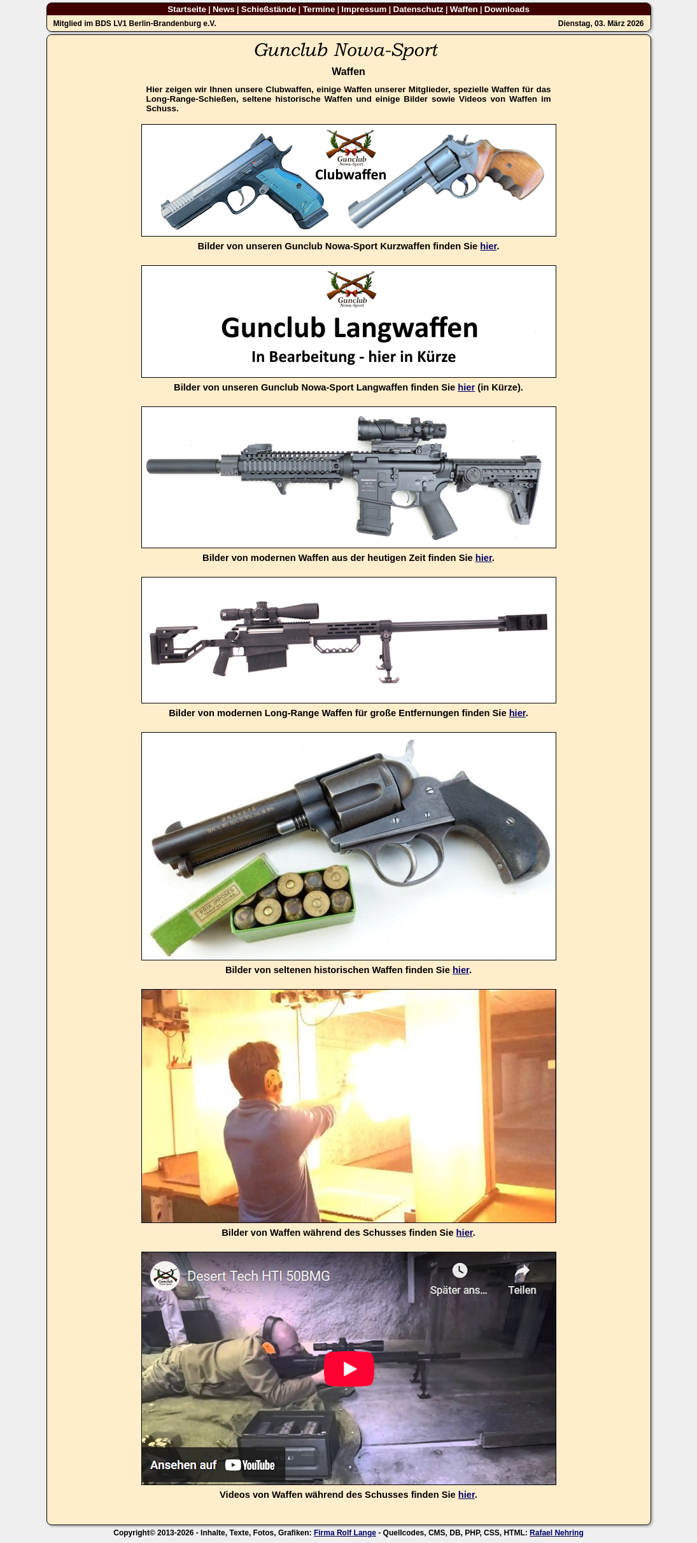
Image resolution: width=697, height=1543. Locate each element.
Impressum (363, 9)
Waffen (464, 9)
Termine (318, 9)
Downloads (507, 9)
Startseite (186, 9)
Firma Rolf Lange (345, 1532)
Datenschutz (418, 9)
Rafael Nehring (557, 1532)
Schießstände (269, 9)
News (224, 9)
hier (488, 246)
